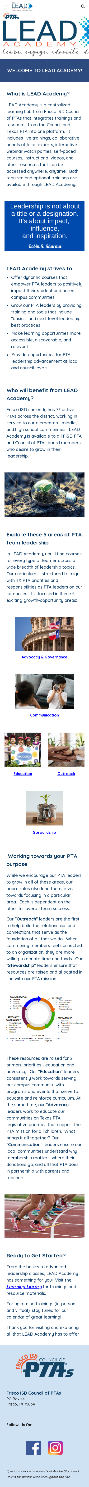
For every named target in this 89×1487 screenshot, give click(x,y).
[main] (45, 70)
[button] (5, 6)
